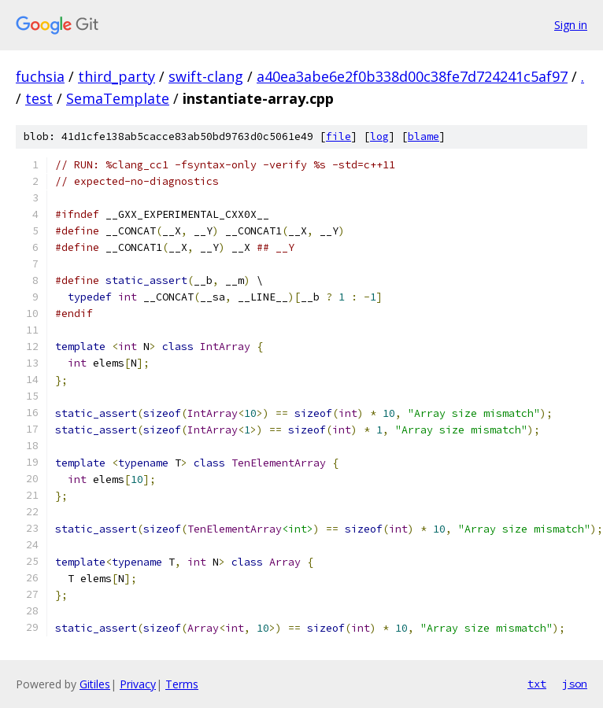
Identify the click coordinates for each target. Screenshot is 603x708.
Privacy (138, 684)
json (574, 684)
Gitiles (95, 684)
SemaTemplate (117, 98)
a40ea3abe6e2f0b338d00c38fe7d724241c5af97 (412, 76)
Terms (181, 684)
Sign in (570, 24)
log (379, 136)
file (338, 136)
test (39, 98)
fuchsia (40, 76)
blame (423, 136)
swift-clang (205, 76)
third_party (116, 76)
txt (536, 684)
